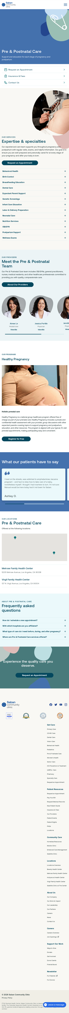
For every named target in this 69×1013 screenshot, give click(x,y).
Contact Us (34, 82)
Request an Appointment (34, 69)
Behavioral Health (53, 745)
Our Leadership (52, 905)
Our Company (52, 897)
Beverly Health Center (54, 869)
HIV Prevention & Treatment (56, 766)
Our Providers (52, 814)
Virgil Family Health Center (56, 881)
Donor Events (51, 960)
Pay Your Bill (51, 797)
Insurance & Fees (34, 76)
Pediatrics (50, 749)
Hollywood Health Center (55, 877)
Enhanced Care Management (57, 850)
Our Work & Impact (53, 901)
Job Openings (53, 937)
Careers (49, 913)
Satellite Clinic (52, 854)
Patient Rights (52, 822)
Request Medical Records (56, 801)
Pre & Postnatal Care (54, 753)
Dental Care (51, 737)
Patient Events (52, 818)
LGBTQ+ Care (51, 770)
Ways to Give (51, 948)
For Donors (51, 980)
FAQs (49, 826)
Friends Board (52, 964)
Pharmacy (50, 774)
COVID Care (51, 733)
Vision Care (51, 741)
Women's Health (52, 758)
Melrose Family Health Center (57, 873)
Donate (49, 952)
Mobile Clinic (51, 845)
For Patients (52, 976)
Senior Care (51, 762)
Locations (50, 830)
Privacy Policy (7, 998)
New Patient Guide (53, 806)
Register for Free (16, 439)
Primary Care (51, 729)
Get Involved (51, 956)
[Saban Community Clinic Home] (9, 4)
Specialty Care (52, 778)
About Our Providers (17, 284)
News (49, 917)
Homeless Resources (54, 841)
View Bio (14, 330)
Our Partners (51, 909)
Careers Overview (53, 933)
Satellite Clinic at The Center (57, 885)
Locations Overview (54, 865)
